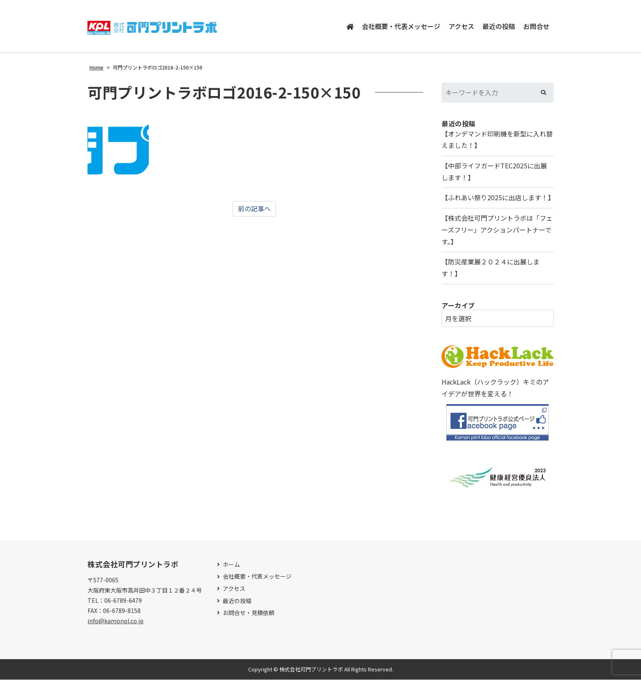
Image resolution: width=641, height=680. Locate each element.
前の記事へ (254, 209)
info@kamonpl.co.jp (115, 621)
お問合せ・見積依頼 (248, 613)
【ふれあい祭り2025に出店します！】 (498, 198)
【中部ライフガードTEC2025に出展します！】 (494, 172)
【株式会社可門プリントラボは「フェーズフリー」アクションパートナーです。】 (497, 230)
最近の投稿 (498, 26)
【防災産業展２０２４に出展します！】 (491, 268)
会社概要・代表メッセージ (401, 26)
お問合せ (536, 26)
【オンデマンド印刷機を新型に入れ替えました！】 (497, 140)
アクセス (461, 26)
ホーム (231, 565)
